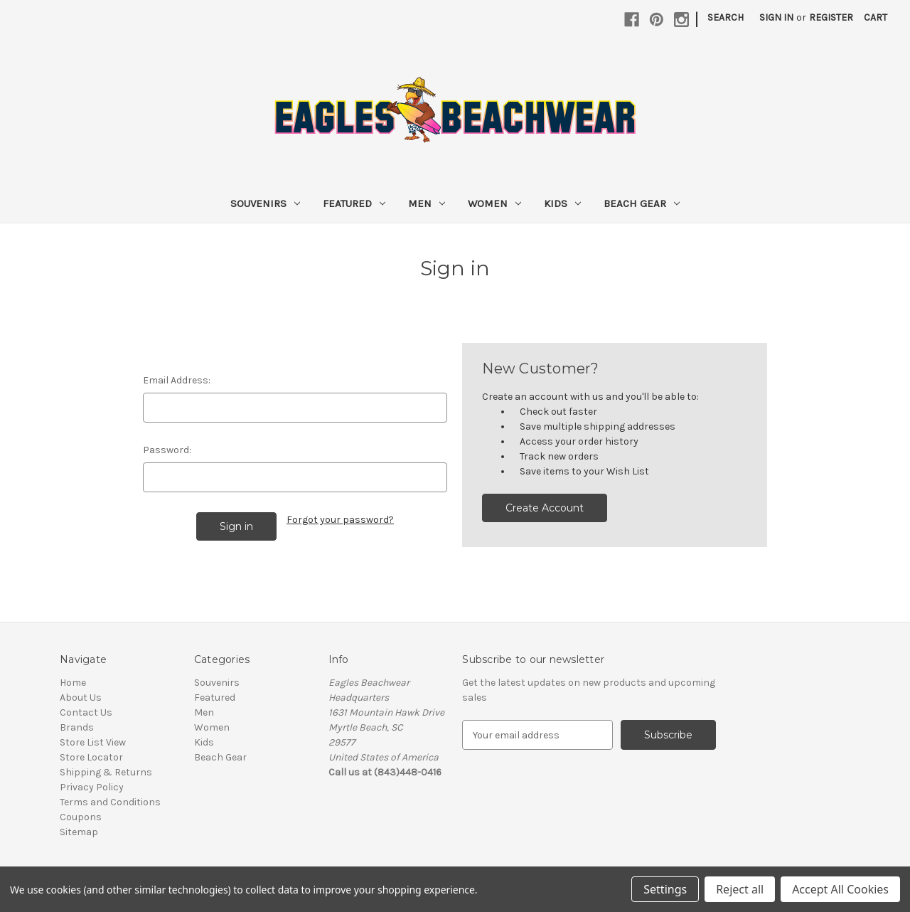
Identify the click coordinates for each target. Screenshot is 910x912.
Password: (167, 450)
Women (494, 203)
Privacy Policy (92, 787)
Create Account (544, 508)
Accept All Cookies (840, 889)
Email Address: (176, 380)
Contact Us (86, 712)
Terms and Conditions (110, 802)
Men (426, 203)
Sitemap (79, 832)
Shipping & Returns (106, 772)
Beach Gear (642, 203)
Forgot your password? (340, 520)
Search (725, 17)
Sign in (776, 17)
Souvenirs (265, 203)
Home (73, 683)
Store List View (93, 742)
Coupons (81, 817)
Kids (562, 203)
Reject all (740, 889)
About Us (81, 697)
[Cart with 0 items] (875, 17)
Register (831, 17)
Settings (665, 889)
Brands (77, 727)
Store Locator (91, 757)
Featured (354, 203)
